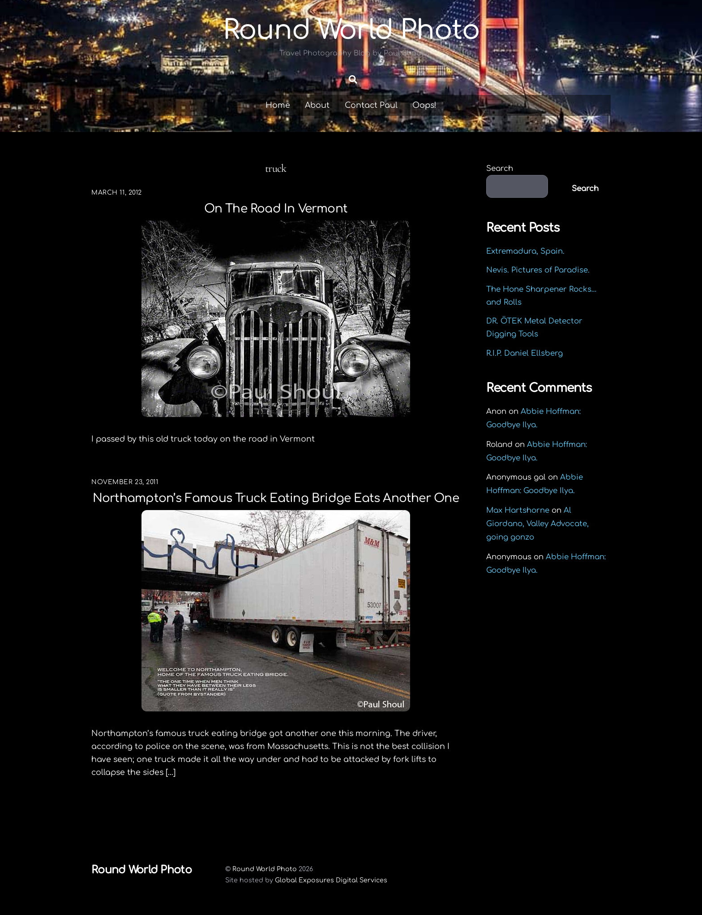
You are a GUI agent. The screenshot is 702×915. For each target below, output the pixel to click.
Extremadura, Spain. (525, 251)
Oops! (424, 105)
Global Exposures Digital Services (331, 880)
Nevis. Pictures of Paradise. (538, 270)
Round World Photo (264, 868)
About (317, 105)
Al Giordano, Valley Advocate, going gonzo (537, 523)
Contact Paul (371, 105)
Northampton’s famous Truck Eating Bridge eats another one (276, 498)
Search (499, 168)
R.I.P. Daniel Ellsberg (524, 353)
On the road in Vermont (276, 208)
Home (277, 105)
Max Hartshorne (517, 510)
